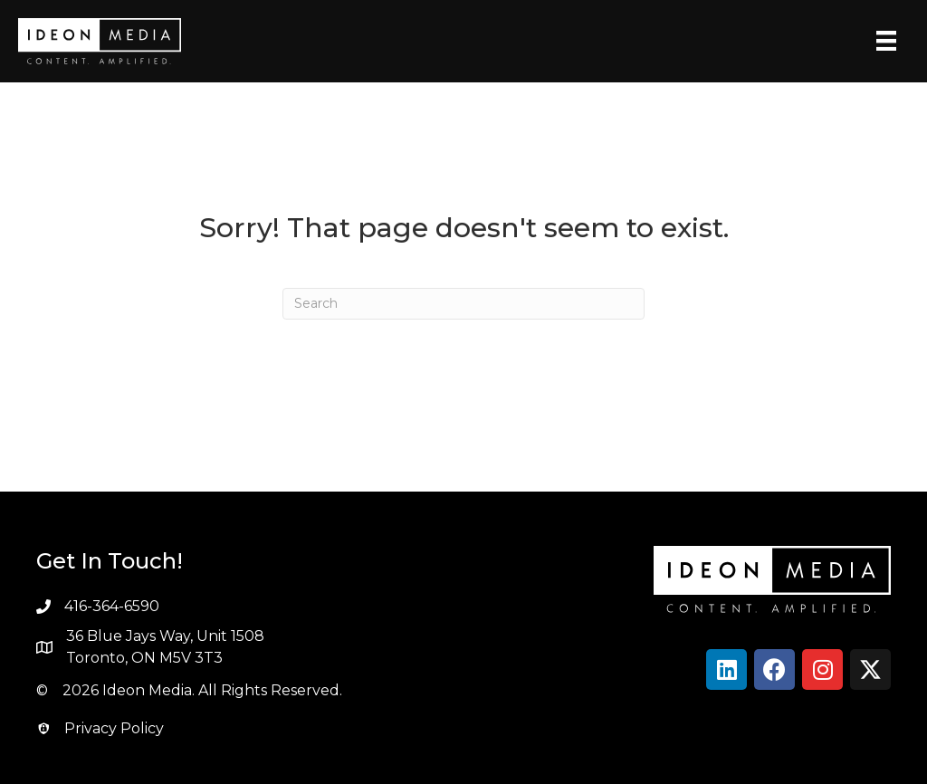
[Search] (463, 304)
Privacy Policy (114, 728)
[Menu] (886, 40)
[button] (726, 669)
